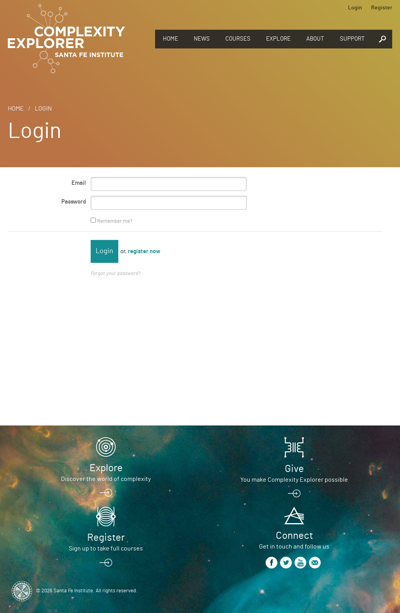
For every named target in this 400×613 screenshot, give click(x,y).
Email (78, 183)
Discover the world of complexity (106, 479)
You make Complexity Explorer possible (294, 480)
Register (381, 8)
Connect (294, 536)
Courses (237, 39)
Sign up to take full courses (106, 548)
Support (352, 39)
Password (73, 202)
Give (294, 469)
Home (170, 39)
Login (355, 8)
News (202, 39)
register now (144, 251)
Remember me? (114, 221)
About (315, 39)
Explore (278, 39)
